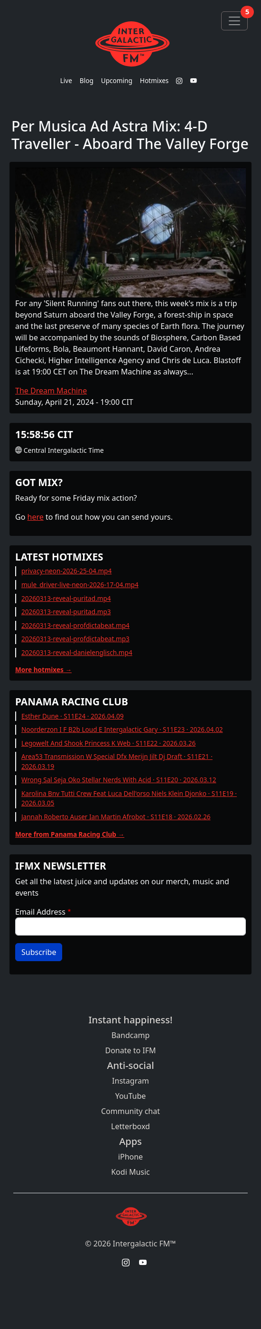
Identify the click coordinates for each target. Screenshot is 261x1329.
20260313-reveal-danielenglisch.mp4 (76, 652)
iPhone (130, 1156)
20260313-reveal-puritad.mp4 (66, 598)
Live (66, 80)
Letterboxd (130, 1126)
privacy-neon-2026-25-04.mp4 (66, 570)
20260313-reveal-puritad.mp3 (66, 611)
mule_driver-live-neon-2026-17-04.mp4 (80, 584)
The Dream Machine (51, 390)
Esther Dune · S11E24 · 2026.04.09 (72, 716)
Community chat (130, 1111)
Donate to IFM (130, 1050)
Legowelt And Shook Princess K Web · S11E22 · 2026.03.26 (108, 743)
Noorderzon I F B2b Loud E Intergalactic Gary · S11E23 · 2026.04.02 (122, 729)
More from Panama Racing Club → (69, 834)
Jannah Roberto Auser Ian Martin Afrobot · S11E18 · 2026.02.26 (116, 816)
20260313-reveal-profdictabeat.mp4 (75, 625)
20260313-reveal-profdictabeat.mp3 (75, 638)
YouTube (130, 1096)
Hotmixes (154, 80)
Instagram (130, 1081)
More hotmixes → (43, 669)
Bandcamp (131, 1035)
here (36, 517)
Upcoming (116, 80)
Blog (86, 80)
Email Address (40, 912)
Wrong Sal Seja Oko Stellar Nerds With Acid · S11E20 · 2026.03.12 (118, 779)
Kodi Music (130, 1172)
